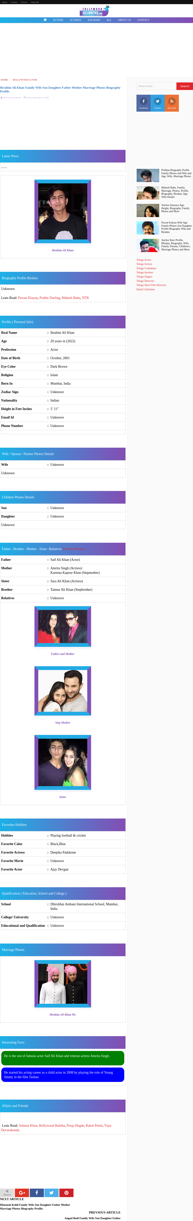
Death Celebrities (145, 289)
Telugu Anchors (144, 272)
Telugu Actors (143, 259)
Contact (14, 2)
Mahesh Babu (71, 298)
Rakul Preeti (94, 1125)
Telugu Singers (144, 276)
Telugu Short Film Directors (151, 285)
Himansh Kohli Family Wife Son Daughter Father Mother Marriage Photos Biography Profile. (30, 1206)
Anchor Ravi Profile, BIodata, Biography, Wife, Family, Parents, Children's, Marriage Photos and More (175, 245)
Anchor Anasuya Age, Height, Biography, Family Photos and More (175, 208)
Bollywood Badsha (52, 1125)
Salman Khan (28, 1125)
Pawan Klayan (28, 298)
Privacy (24, 2)
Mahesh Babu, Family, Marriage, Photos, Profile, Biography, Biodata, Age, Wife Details (175, 192)
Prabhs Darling (49, 298)
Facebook (143, 103)
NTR (85, 298)
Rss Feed (172, 103)
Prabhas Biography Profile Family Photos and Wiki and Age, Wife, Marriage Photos (176, 173)
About (4, 2)
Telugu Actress (144, 264)
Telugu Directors (145, 281)
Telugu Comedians (146, 268)
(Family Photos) (74, 549)
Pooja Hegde (75, 1125)
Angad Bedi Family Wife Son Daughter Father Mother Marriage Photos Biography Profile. (92, 1206)
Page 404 (35, 2)
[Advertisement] (96, 50)
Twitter (158, 103)
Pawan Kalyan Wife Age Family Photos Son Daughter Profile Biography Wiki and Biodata (176, 227)
